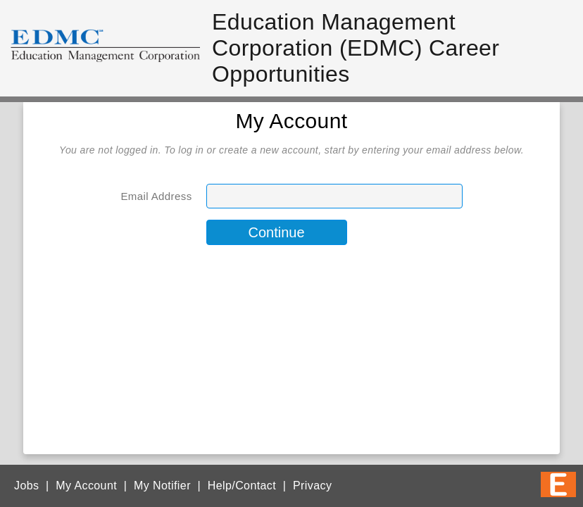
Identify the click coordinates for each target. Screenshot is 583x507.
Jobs (26, 486)
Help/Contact (242, 486)
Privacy (312, 486)
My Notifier (162, 486)
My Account (86, 486)
